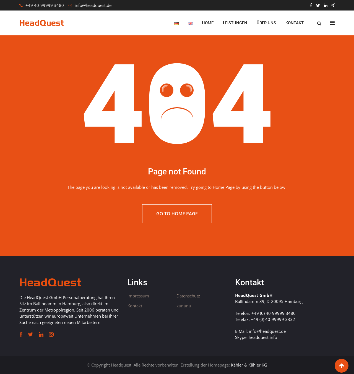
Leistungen (235, 22)
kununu (183, 305)
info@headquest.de (93, 5)
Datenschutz (188, 296)
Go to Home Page (177, 214)
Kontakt (294, 22)
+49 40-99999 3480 (44, 5)
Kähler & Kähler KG (249, 365)
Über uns (266, 22)
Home (208, 22)
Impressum (138, 296)
